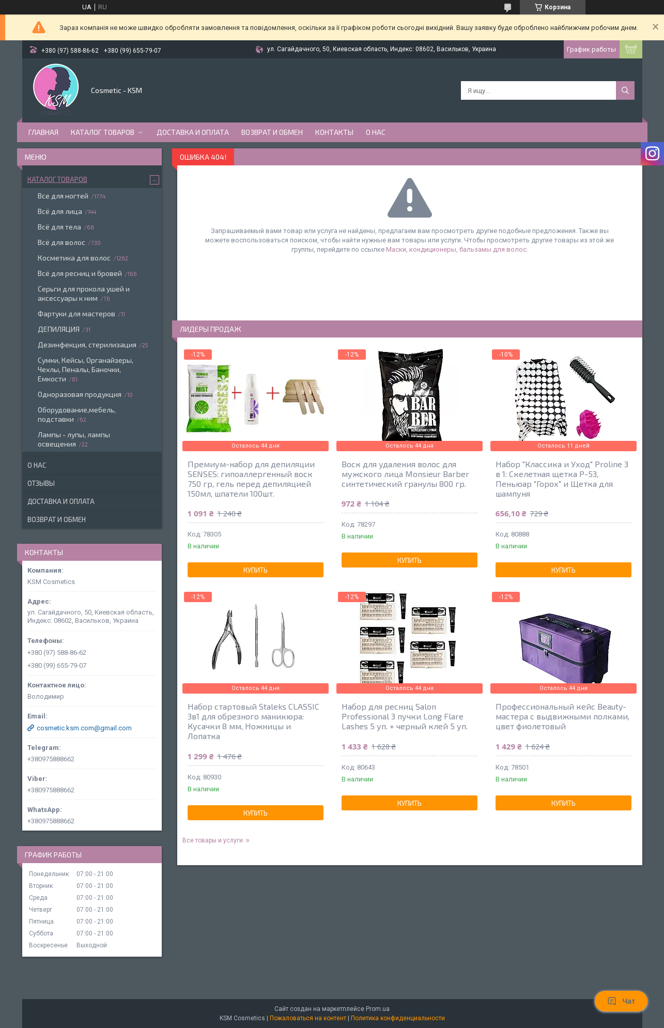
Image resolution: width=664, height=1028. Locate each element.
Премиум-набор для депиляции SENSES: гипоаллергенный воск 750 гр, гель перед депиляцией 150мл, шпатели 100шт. (251, 478)
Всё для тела (59, 226)
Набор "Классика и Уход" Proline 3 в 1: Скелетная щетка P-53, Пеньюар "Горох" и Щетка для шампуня (562, 478)
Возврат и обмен (272, 132)
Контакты (334, 132)
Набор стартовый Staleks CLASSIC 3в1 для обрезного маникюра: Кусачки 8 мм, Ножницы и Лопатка (253, 721)
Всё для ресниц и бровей (80, 273)
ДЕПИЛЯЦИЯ (59, 329)
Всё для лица (60, 211)
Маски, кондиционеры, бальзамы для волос (456, 249)
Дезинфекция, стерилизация (87, 344)
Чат (621, 1001)
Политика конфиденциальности (398, 1018)
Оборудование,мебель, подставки (77, 414)
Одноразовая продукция (79, 394)
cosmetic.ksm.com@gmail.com (84, 728)
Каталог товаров (102, 132)
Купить (255, 570)
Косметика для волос (74, 257)
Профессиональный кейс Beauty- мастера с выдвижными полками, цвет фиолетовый (562, 716)
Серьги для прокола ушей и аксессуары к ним (84, 293)
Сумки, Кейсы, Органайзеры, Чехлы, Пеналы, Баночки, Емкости (85, 369)
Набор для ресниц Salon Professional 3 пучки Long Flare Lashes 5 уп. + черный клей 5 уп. (405, 716)
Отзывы (41, 483)
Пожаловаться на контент (308, 1018)
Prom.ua (378, 1008)
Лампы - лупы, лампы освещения (74, 439)
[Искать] (625, 90)
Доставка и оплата (193, 132)
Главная (43, 132)
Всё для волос (61, 242)
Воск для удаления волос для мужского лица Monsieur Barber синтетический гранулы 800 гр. (405, 473)
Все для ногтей (63, 195)
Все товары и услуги (212, 840)
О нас (375, 132)
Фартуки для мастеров (76, 313)
